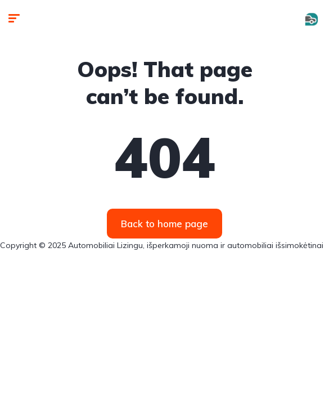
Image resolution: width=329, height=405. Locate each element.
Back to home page (164, 224)
